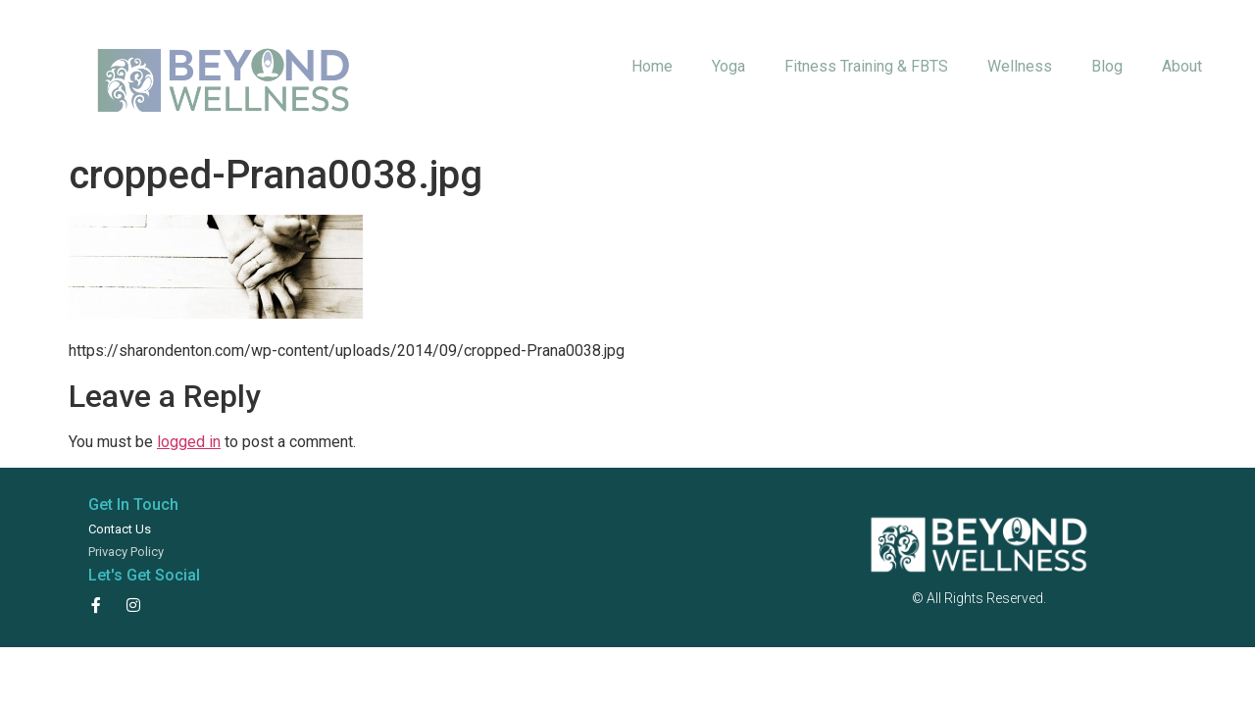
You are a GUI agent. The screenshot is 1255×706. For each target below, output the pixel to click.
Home (652, 66)
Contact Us (119, 529)
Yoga (728, 66)
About (1182, 66)
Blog (1107, 66)
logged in (189, 441)
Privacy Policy (126, 551)
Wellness (1019, 66)
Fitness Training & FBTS (866, 66)
